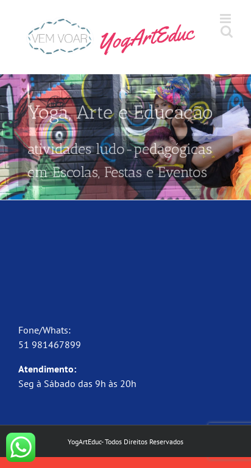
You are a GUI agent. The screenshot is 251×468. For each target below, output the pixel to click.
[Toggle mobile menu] (226, 18)
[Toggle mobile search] (227, 31)
